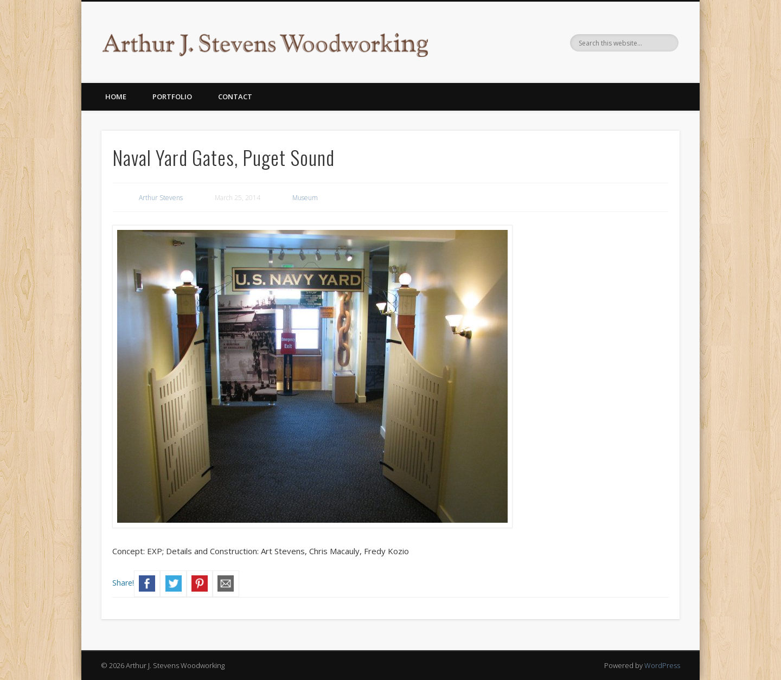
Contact (235, 96)
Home (115, 96)
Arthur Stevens (161, 197)
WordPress (662, 665)
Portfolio (172, 96)
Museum (305, 197)
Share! (123, 583)
